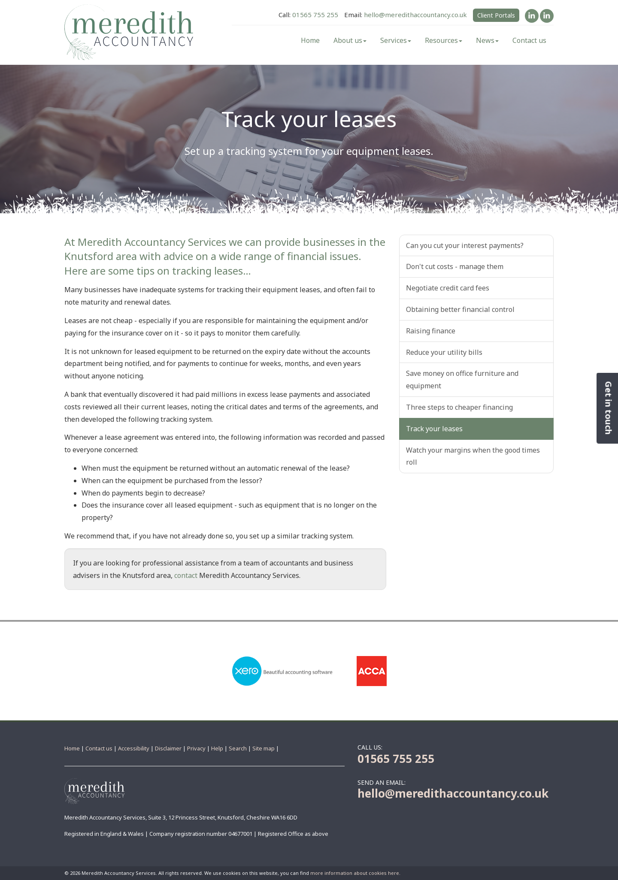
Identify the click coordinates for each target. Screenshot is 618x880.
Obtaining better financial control (460, 309)
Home (310, 40)
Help (217, 748)
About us (350, 40)
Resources (443, 40)
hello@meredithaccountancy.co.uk (415, 14)
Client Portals (496, 15)
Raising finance (430, 331)
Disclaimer (168, 748)
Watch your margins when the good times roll (473, 456)
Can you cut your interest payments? (465, 245)
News (487, 40)
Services (395, 40)
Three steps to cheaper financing (459, 407)
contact (185, 575)
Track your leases (434, 428)
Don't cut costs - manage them (454, 266)
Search (238, 748)
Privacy (196, 748)
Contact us (529, 40)
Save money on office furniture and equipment (462, 379)
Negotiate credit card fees (447, 288)
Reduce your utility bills (444, 352)
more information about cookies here (354, 873)
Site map (263, 748)
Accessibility (133, 748)
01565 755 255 (315, 14)
